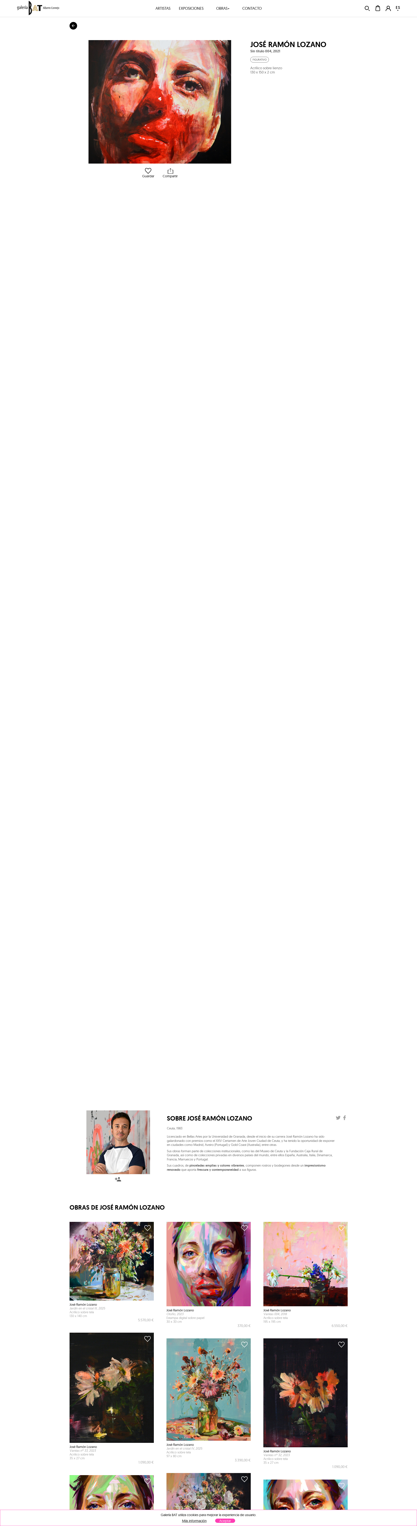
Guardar (148, 173)
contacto (252, 8)
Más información (194, 1521)
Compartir (170, 173)
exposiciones (191, 8)
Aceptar (225, 1521)
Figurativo (260, 59)
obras (223, 8)
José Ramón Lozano (288, 44)
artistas (163, 8)
